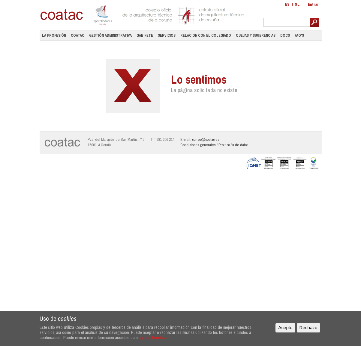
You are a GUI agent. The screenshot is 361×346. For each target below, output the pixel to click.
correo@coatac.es (205, 139)
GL (297, 4)
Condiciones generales (198, 144)
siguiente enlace (153, 337)
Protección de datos (233, 144)
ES (287, 4)
